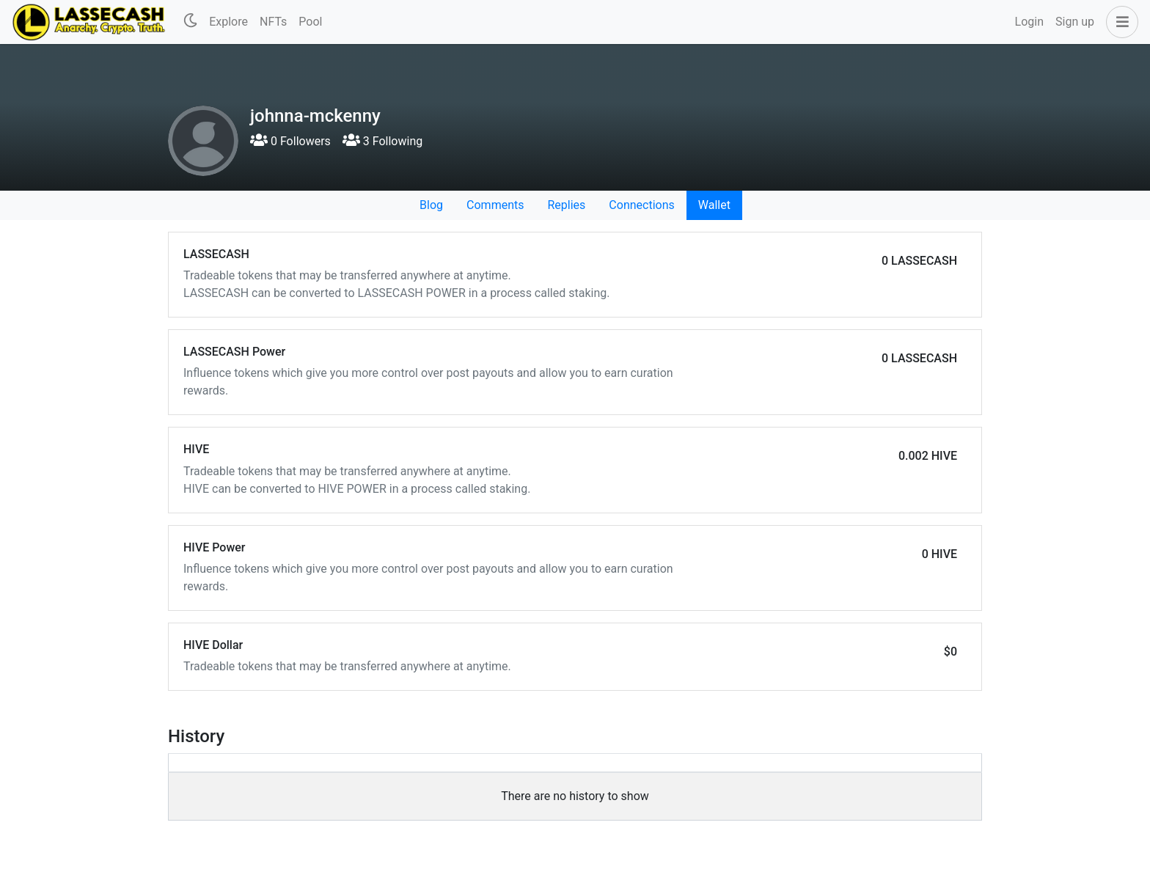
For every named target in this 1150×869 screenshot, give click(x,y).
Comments (495, 205)
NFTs (273, 22)
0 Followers (290, 141)
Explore (228, 22)
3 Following (382, 141)
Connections (641, 205)
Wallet (714, 205)
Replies (566, 205)
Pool (310, 22)
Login (1029, 22)
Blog (431, 205)
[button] (1119, 22)
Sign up (1074, 22)
